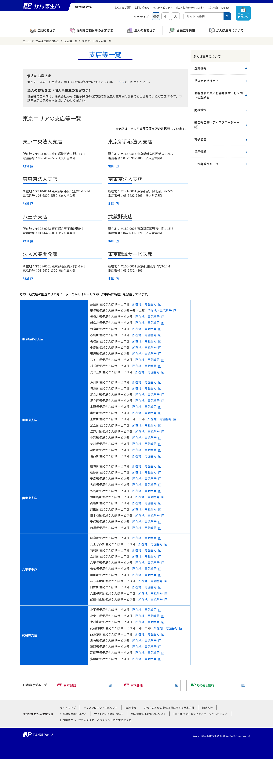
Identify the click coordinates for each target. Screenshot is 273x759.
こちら (119, 81)
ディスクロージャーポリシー (101, 708)
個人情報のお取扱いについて (148, 714)
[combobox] (204, 16)
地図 (26, 166)
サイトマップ (68, 708)
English (225, 7)
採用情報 (213, 7)
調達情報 (131, 708)
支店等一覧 (70, 41)
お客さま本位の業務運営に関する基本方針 (169, 708)
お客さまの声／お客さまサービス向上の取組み (218, 95)
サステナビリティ (162, 7)
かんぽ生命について (47, 41)
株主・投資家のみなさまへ (190, 7)
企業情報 (200, 68)
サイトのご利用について (108, 714)
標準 (156, 16)
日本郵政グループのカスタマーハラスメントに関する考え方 (95, 720)
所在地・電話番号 (144, 304)
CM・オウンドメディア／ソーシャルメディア (200, 714)
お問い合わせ (142, 7)
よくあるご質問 (123, 7)
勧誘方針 (207, 708)
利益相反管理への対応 (73, 714)
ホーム (27, 41)
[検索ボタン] (227, 16)
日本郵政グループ (206, 164)
